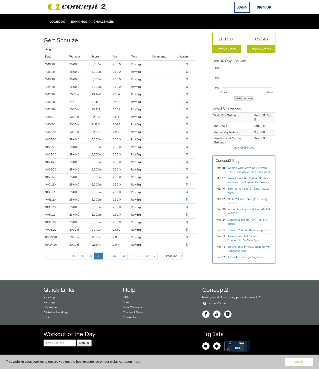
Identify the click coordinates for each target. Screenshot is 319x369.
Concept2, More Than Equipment (248, 230)
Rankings (79, 22)
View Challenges (243, 147)
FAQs (126, 297)
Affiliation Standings (56, 312)
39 (138, 255)
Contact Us (130, 317)
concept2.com (214, 303)
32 (115, 255)
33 (123, 255)
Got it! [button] (299, 361)
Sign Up (264, 7)
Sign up (84, 342)
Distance (248, 98)
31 (107, 255)
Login (242, 7)
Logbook (57, 22)
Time (238, 98)
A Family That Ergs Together (245, 257)
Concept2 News (133, 312)
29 (90, 255)
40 (147, 255)
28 (82, 255)
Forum (127, 302)
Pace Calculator (132, 307)
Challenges (103, 22)
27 (73, 255)
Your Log (49, 297)
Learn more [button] (131, 361)
